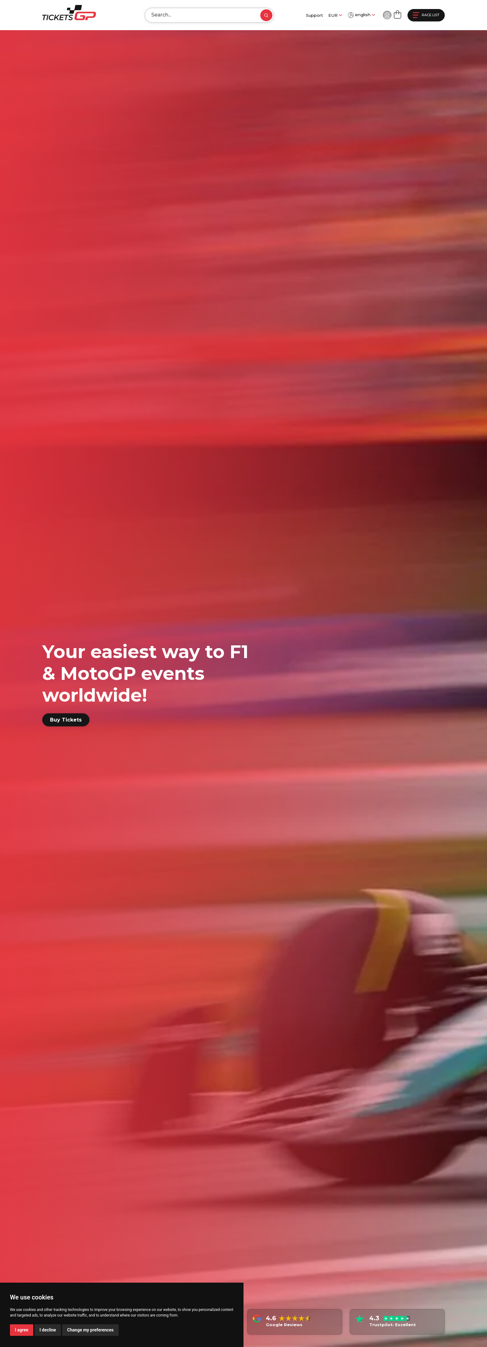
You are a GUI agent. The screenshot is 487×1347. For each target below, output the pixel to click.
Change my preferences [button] (90, 1329)
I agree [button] (21, 1329)
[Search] (197, 15)
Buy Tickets (66, 720)
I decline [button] (47, 1329)
